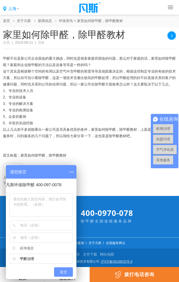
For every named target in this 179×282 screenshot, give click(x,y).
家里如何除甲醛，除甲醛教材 (100, 21)
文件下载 (90, 254)
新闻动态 (45, 21)
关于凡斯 (24, 21)
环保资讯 (66, 21)
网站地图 (107, 254)
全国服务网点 (115, 243)
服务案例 (77, 243)
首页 (6, 21)
